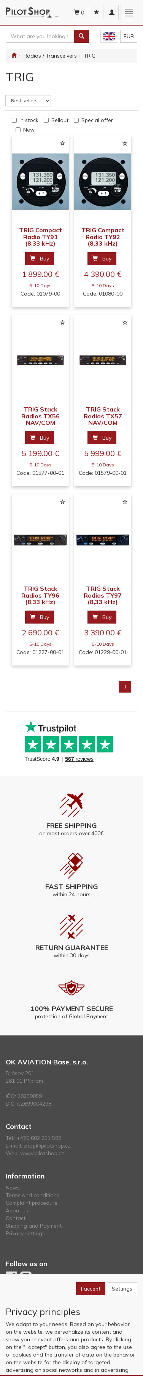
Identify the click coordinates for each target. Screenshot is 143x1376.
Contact (15, 1218)
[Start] (14, 55)
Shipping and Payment (34, 1225)
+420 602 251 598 (39, 1138)
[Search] (81, 36)
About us (17, 1210)
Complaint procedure (31, 1202)
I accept (90, 1288)
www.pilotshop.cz (42, 1153)
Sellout (59, 120)
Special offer (97, 120)
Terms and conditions (32, 1195)
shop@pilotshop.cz (47, 1145)
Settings (122, 1288)
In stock (28, 120)
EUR (129, 36)
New (29, 129)
